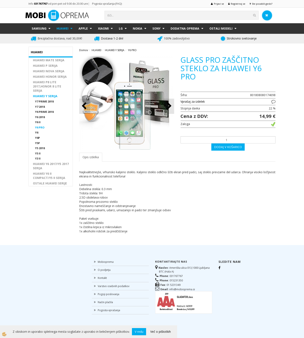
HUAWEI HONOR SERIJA (50, 77)
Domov (83, 50)
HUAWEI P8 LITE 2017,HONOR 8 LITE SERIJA (47, 86)
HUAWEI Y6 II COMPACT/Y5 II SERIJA (49, 176)
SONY (156, 28)
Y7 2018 (40, 107)
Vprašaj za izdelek (192, 101)
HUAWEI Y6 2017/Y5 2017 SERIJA (51, 166)
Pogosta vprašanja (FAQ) (107, 3)
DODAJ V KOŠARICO (228, 147)
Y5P (37, 143)
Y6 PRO (40, 127)
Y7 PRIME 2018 (44, 101)
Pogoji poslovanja (108, 294)
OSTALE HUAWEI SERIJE (50, 183)
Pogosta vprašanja (109, 310)
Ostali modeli (220, 28)
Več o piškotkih (160, 332)
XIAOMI (103, 28)
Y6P (37, 138)
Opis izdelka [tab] (91, 157)
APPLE (83, 28)
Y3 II (38, 158)
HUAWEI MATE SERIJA (48, 60)
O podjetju (104, 270)
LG (121, 28)
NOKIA (137, 28)
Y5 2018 (40, 148)
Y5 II (38, 153)
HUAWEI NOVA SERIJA (48, 71)
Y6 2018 (40, 117)
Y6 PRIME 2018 (44, 112)
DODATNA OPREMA (185, 28)
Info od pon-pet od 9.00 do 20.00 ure (58, 3)
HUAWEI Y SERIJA (45, 96)
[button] (168, 106)
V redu (139, 332)
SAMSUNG (39, 28)
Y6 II (38, 122)
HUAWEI (62, 28)
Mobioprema (106, 262)
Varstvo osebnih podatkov (113, 286)
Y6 (36, 132)
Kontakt (102, 278)
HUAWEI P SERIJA (45, 66)
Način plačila (105, 302)
